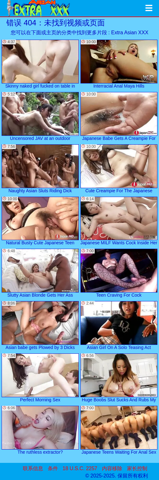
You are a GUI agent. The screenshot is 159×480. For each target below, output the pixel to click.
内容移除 (112, 468)
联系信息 (33, 468)
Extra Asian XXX (129, 32)
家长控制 (137, 468)
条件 (53, 468)
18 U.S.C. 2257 (80, 468)
